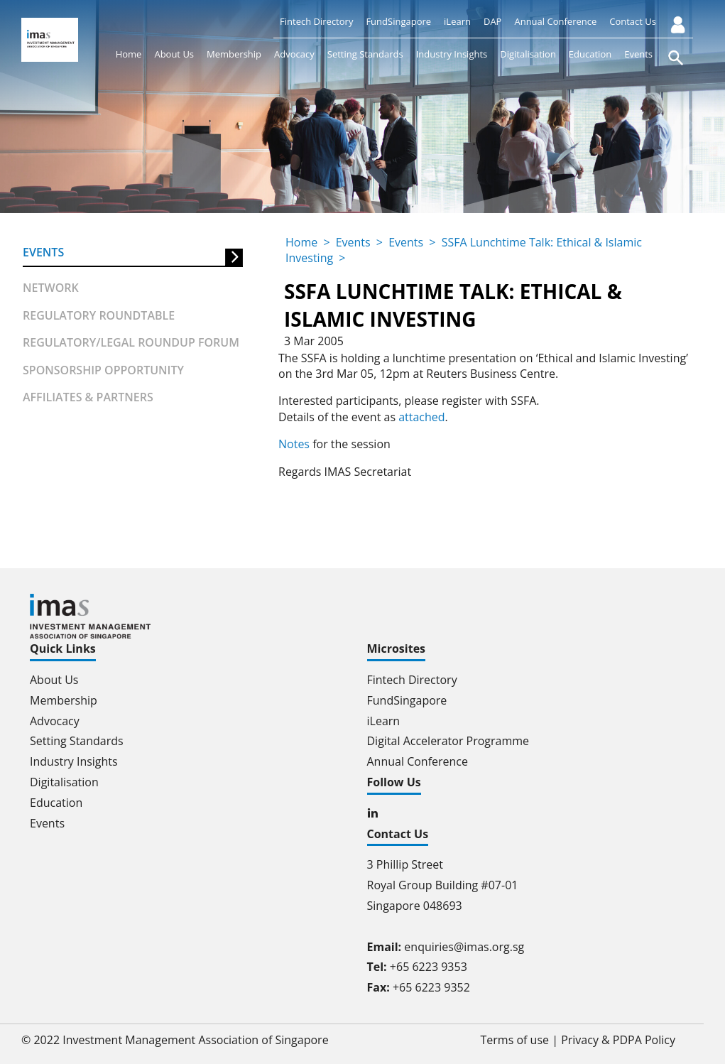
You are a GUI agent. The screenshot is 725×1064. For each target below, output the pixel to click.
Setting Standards (365, 54)
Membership (234, 54)
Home (129, 54)
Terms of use (515, 1040)
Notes (294, 444)
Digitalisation (528, 54)
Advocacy (294, 54)
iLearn (457, 21)
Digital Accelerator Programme (448, 741)
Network (51, 287)
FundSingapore (398, 21)
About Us (174, 54)
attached (421, 417)
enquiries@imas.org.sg (464, 947)
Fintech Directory (316, 21)
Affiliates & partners (88, 397)
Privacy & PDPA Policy (618, 1040)
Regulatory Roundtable (99, 315)
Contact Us (632, 21)
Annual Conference (555, 21)
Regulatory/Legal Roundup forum (131, 342)
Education (590, 54)
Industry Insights (452, 54)
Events (638, 54)
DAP (492, 21)
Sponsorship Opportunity (103, 370)
